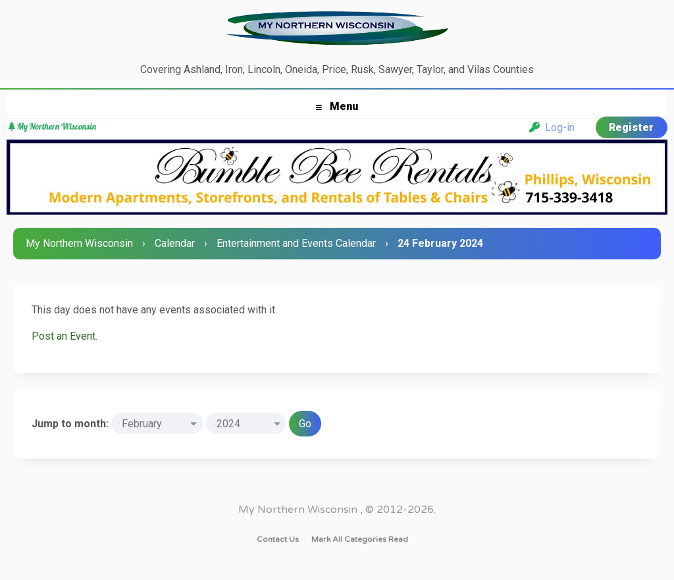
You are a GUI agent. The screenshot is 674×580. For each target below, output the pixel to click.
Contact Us (278, 539)
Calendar (175, 243)
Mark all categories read (359, 539)
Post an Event (63, 336)
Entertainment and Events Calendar (296, 243)
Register (631, 127)
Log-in (552, 127)
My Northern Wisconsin (79, 243)
